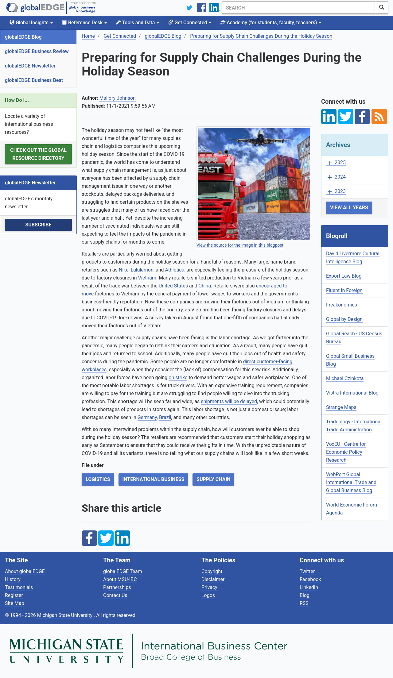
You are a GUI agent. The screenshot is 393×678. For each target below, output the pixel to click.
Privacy (209, 587)
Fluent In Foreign (344, 290)
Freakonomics (341, 305)
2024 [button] (336, 177)
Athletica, (175, 270)
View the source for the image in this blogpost (239, 245)
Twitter (307, 571)
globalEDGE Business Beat (34, 80)
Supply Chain (213, 479)
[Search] (298, 8)
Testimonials (19, 587)
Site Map (14, 603)
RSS (304, 603)
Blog (304, 595)
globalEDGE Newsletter (30, 66)
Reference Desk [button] (84, 22)
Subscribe (38, 225)
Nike (124, 270)
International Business (154, 479)
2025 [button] (336, 163)
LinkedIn (309, 587)
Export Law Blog (343, 276)
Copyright (211, 571)
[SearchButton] (381, 8)
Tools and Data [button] (137, 22)
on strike (178, 377)
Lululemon (142, 270)
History (13, 579)
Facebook (310, 579)
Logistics (98, 479)
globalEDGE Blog (23, 37)
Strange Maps (341, 407)
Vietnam (147, 278)
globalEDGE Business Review (37, 51)
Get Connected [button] (189, 22)
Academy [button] (270, 22)
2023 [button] (336, 191)
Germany (147, 417)
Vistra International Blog (352, 393)
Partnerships (117, 587)
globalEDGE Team (122, 571)
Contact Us (115, 595)
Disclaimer (212, 579)
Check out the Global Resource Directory (38, 154)
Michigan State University (65, 615)
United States (173, 286)
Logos (208, 595)
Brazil (165, 417)
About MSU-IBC (120, 579)
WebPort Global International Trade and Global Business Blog (351, 482)
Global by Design (344, 319)
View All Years (349, 207)
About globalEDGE (25, 571)
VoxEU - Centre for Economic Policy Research (346, 452)
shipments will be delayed (229, 401)
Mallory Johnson (117, 98)
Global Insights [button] (31, 22)
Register (14, 595)
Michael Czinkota (345, 378)
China (204, 286)
